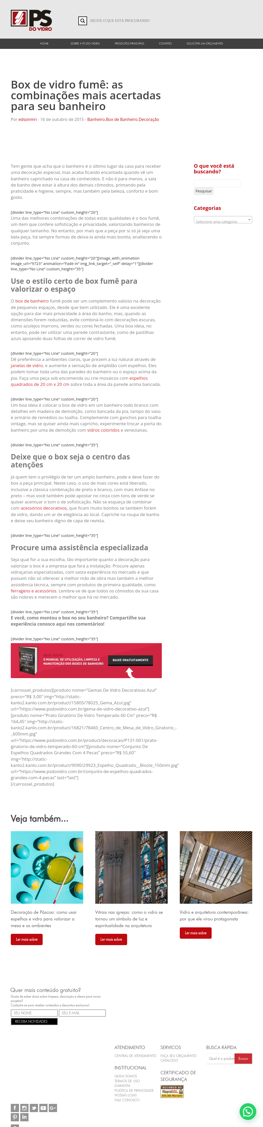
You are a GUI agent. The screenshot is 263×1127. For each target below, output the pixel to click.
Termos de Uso (127, 1081)
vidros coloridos (103, 430)
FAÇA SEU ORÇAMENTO (178, 1056)
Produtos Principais (129, 43)
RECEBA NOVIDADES (34, 1021)
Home (44, 43)
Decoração (149, 119)
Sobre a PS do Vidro (85, 43)
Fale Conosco (127, 1100)
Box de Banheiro (121, 119)
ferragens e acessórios (33, 591)
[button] (249, 1113)
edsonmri (27, 119)
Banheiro (96, 119)
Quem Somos (126, 1076)
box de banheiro (32, 301)
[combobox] (223, 219)
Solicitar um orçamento (205, 43)
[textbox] (223, 221)
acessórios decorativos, (44, 508)
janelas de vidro (27, 365)
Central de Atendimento (135, 1056)
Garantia (122, 1086)
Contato (165, 43)
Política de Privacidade (134, 1090)
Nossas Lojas (126, 1095)
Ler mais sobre (26, 939)
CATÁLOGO (169, 1061)
